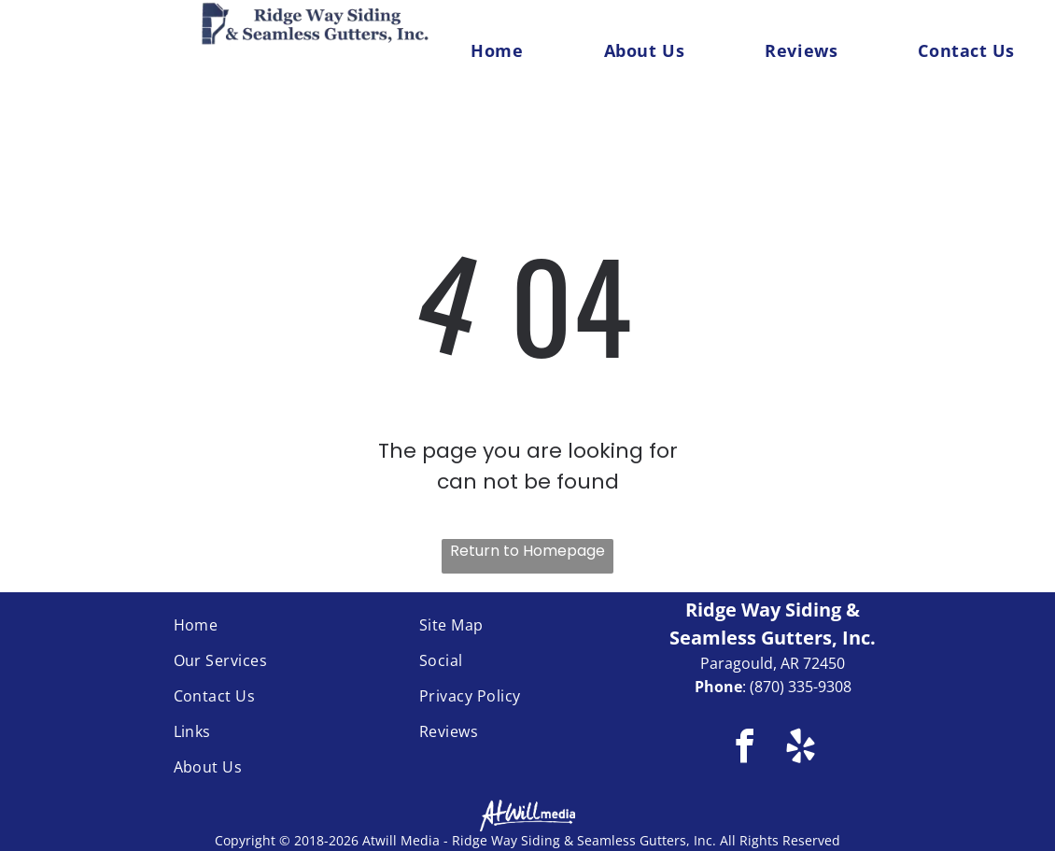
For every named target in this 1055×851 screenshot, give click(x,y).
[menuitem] (497, 50)
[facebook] (744, 749)
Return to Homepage (527, 550)
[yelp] (800, 749)
